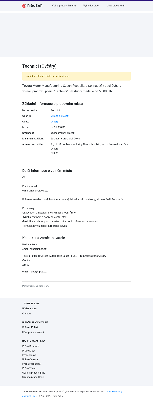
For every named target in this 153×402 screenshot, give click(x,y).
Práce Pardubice (31, 363)
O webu (26, 313)
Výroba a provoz (59, 115)
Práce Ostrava (30, 359)
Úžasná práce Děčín (33, 377)
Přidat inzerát (29, 308)
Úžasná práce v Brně (33, 372)
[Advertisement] (76, 35)
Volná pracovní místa (64, 5)
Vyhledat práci (91, 5)
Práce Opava (29, 355)
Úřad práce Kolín (116, 5)
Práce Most (28, 350)
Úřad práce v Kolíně (33, 332)
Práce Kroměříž (30, 346)
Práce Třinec (29, 368)
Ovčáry (54, 121)
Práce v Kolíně (30, 327)
